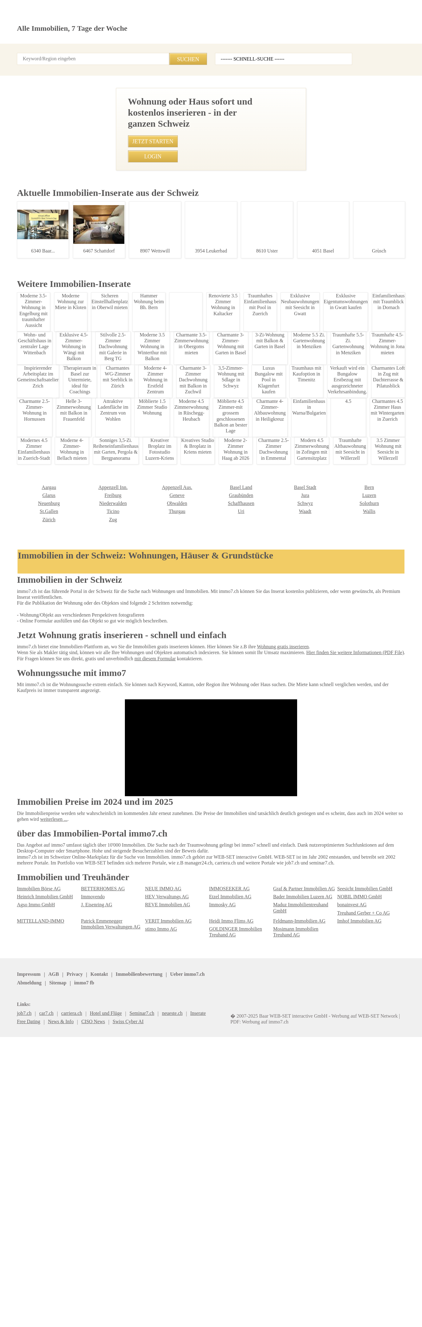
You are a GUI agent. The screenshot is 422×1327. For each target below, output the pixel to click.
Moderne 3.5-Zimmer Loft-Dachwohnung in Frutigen (55, 381)
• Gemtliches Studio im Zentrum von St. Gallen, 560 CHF (157, 668)
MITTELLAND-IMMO (36, 1249)
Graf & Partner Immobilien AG (302, 1217)
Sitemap (187, 1301)
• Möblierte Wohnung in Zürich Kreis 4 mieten (147, 576)
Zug (20, 1176)
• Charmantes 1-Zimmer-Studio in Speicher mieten (151, 508)
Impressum (28, 1301)
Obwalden (90, 1160)
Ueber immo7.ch (124, 1301)
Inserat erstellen (346, 35)
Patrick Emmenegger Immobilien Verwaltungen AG (112, 1252)
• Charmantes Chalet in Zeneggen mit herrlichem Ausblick (159, 691)
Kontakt (108, 52)
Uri (147, 1168)
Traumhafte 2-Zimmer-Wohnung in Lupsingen (55, 573)
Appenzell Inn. (30, 1144)
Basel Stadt (220, 1144)
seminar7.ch (265, 1301)
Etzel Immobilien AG (228, 1225)
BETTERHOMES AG (99, 1217)
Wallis (278, 1168)
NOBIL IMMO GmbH (356, 1225)
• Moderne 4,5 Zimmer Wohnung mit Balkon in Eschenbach (160, 714)
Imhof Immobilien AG (357, 1249)
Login (85, 52)
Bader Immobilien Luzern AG (300, 1225)
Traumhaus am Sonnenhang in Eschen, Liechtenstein (55, 773)
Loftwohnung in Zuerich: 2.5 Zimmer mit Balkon (55, 675)
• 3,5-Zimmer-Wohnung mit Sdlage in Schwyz (146, 599)
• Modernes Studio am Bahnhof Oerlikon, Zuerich (150, 679)
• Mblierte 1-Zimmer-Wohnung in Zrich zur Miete (149, 645)
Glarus (343, 1144)
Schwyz (216, 1160)
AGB (50, 1301)
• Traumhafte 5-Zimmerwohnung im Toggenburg (149, 657)
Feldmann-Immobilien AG (297, 1249)
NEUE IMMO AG (160, 1217)
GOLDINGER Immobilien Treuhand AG (232, 1260)
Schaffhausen (158, 1160)
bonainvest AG (351, 1233)
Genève (88, 1152)
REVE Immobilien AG (165, 1233)
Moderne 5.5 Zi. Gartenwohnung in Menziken (55, 488)
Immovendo (92, 1225)
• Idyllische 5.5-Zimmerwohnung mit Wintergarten (151, 622)
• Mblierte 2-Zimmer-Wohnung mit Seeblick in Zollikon (155, 496)
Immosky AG (221, 1233)
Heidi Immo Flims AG (229, 1249)
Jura (213, 1152)
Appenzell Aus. (95, 1144)
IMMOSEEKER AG (226, 1217)
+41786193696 (185, 349)
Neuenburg (347, 1152)
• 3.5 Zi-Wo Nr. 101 (120, 611)
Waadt (215, 1168)
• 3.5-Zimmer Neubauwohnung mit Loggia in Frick (151, 554)
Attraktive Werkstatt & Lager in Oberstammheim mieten (55, 1073)
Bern (277, 1144)
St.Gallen (345, 1160)
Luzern (279, 1152)
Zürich (343, 1168)
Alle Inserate (58, 52)
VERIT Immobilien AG (165, 1249)
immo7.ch (235, 1301)
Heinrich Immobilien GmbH (42, 1225)
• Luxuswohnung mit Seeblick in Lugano (141, 634)
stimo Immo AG (160, 1257)
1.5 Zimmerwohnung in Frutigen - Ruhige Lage (55, 278)
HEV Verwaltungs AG (165, 1225)
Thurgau (89, 1168)
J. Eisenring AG (95, 1233)
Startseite (26, 52)
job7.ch (210, 1301)
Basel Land (155, 1144)
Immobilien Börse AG (37, 1217)
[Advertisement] (211, 148)
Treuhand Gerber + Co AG (362, 1241)
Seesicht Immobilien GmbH (363, 1217)
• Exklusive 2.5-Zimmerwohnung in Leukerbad (147, 565)
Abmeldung (160, 1301)
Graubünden (157, 1152)
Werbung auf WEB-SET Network (141, 1315)
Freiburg (25, 1152)
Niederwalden (30, 1160)
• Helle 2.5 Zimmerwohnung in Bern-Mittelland (148, 519)
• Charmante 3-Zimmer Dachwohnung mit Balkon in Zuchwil (161, 702)
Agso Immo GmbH (35, 1233)
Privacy (70, 1301)
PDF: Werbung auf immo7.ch (203, 1315)
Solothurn (282, 1160)
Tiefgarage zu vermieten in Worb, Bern (55, 924)
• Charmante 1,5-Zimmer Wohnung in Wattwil (146, 542)
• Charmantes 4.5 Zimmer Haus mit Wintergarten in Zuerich (161, 531)
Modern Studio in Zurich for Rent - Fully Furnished (55, 847)
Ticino (22, 1168)
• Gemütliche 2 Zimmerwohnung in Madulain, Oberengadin (160, 588)
